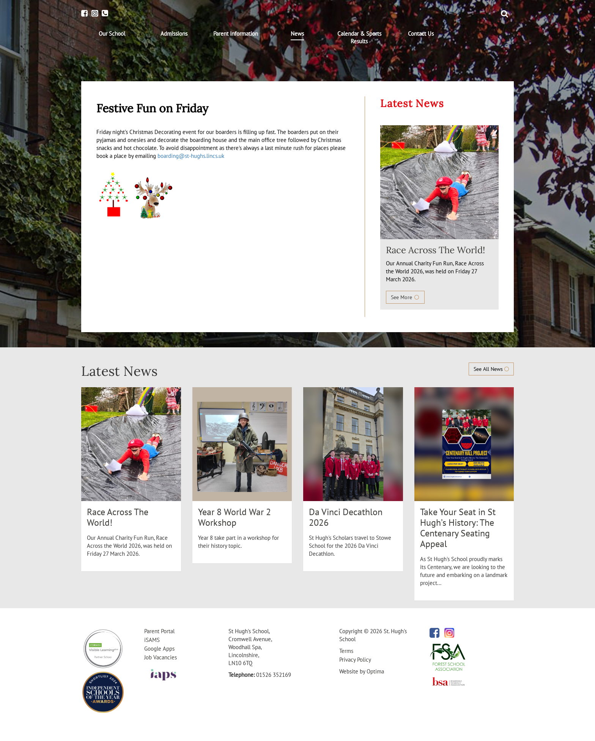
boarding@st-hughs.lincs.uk (190, 155)
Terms (346, 650)
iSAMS (152, 639)
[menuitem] (112, 33)
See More (405, 297)
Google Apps (159, 648)
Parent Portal (159, 631)
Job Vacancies (160, 657)
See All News (491, 369)
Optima (375, 671)
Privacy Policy (355, 659)
